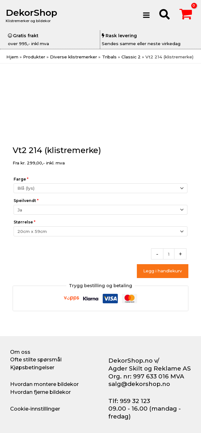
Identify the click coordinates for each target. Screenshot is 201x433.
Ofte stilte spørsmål (36, 359)
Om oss (20, 352)
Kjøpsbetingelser (32, 367)
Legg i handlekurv (162, 270)
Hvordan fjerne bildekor (40, 392)
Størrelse (24, 222)
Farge (21, 179)
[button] (164, 15)
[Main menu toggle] (146, 15)
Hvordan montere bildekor (44, 384)
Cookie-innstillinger (35, 409)
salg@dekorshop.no (139, 384)
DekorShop (32, 12)
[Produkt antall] (168, 253)
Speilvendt (26, 200)
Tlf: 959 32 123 (129, 401)
